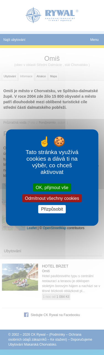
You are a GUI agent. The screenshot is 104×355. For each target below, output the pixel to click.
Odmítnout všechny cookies (52, 198)
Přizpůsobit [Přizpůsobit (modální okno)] (52, 209)
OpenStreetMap (54, 228)
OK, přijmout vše (52, 187)
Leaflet (32, 228)
